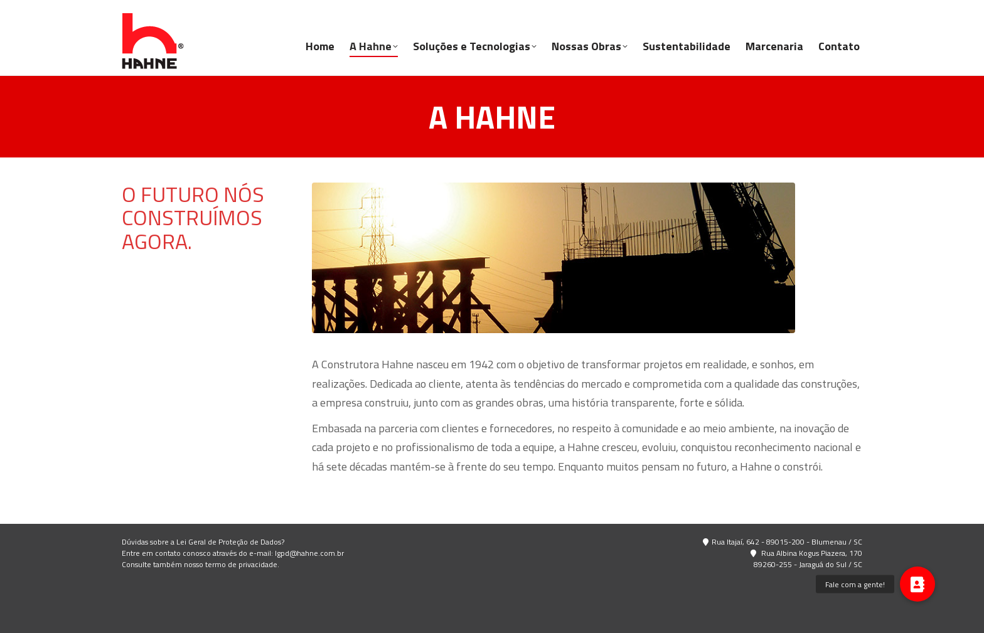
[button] (917, 584)
